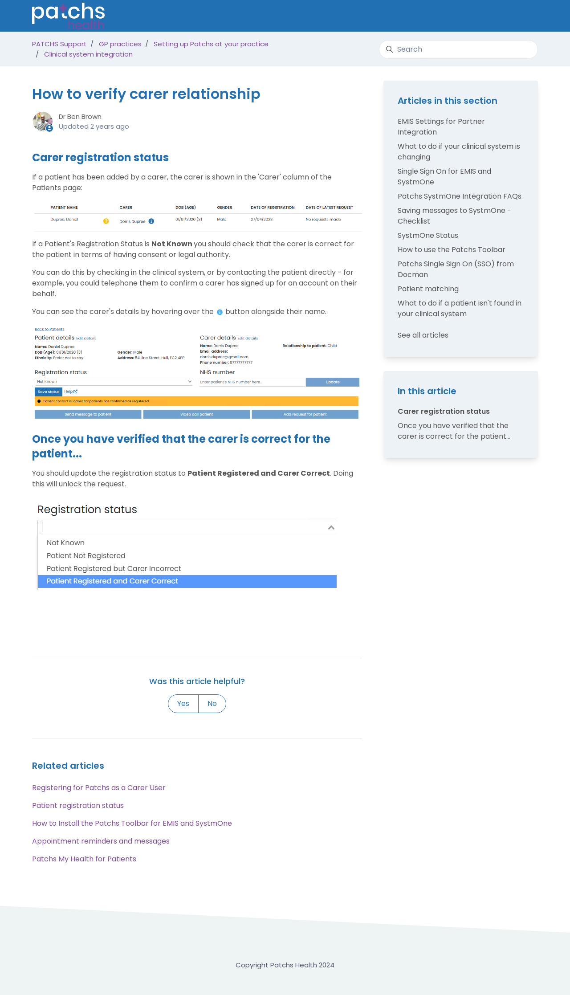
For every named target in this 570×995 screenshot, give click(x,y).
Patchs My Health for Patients (84, 859)
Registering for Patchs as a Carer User (99, 788)
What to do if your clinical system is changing (459, 151)
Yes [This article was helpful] (183, 703)
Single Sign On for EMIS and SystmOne (444, 176)
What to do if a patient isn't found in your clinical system (459, 308)
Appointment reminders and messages (101, 841)
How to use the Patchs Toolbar (451, 250)
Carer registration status (444, 411)
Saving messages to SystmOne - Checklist (454, 215)
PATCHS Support (59, 44)
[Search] (458, 49)
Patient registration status (78, 805)
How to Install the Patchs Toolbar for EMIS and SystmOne (132, 823)
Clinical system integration (88, 54)
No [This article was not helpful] (212, 703)
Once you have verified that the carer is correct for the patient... (454, 430)
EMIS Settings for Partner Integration (441, 126)
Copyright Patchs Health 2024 (285, 965)
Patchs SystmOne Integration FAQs (459, 196)
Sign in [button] (520, 15)
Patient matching (428, 289)
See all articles (423, 335)
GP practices (120, 44)
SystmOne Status (428, 235)
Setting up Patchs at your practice (211, 44)
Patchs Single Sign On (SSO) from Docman (456, 269)
